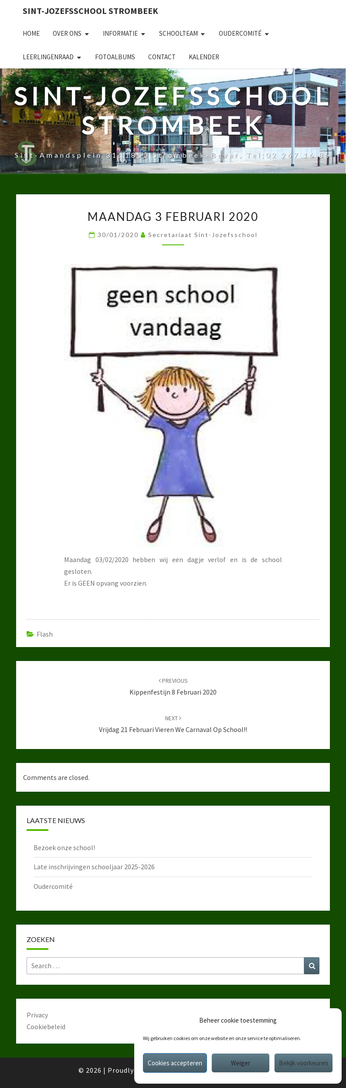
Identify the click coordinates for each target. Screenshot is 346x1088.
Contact (162, 57)
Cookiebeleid (46, 1026)
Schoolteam (178, 33)
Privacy (37, 1014)
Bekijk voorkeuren (303, 1063)
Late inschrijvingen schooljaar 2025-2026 (94, 866)
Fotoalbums (115, 57)
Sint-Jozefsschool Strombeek (90, 10)
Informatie (120, 33)
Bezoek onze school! (64, 847)
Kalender (204, 57)
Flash (45, 634)
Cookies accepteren (175, 1063)
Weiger (240, 1063)
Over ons (67, 33)
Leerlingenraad (48, 57)
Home (31, 33)
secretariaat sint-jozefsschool (203, 234)
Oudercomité (240, 33)
